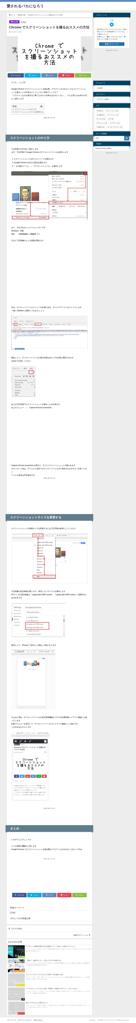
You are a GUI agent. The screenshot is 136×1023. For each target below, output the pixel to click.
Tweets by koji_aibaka (103, 148)
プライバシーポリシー (25, 1020)
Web (24, 22)
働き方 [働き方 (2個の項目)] (101, 127)
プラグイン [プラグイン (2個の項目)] (113, 115)
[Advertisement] (49, 124)
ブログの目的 (16, 928)
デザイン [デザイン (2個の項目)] (115, 123)
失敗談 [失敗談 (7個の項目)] (101, 115)
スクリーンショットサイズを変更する (28, 112)
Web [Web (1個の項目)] (100, 111)
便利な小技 (14, 22)
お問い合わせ (38, 1020)
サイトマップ (11, 1020)
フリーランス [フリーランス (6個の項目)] (113, 111)
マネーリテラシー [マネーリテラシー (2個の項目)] (115, 127)
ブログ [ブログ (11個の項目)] (101, 119)
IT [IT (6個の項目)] (111, 119)
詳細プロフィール (80, 935)
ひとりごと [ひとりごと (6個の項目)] (102, 123)
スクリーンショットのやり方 (25, 109)
